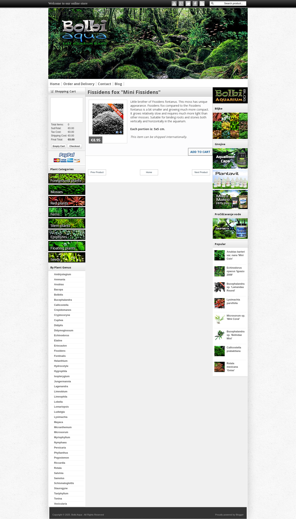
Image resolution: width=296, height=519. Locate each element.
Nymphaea (60, 442)
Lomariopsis (61, 406)
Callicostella (61, 305)
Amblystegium (62, 274)
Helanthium (60, 360)
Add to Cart (200, 152)
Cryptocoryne (62, 315)
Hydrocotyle (61, 366)
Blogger (240, 514)
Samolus (59, 478)
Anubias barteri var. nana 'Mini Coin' (236, 255)
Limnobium (60, 391)
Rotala (58, 468)
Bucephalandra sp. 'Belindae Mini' (236, 335)
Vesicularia (60, 503)
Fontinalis (60, 356)
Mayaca (58, 422)
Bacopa (58, 289)
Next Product (201, 172)
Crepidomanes (62, 310)
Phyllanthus (61, 452)
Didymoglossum (63, 330)
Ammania (59, 279)
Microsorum (61, 432)
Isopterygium (61, 376)
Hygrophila (60, 371)
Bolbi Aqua (68, 13)
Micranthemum (63, 427)
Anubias (59, 284)
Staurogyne (61, 488)
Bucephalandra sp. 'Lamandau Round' (236, 287)
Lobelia (58, 401)
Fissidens (59, 350)
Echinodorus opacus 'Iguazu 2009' (235, 271)
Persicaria (60, 447)
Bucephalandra (63, 299)
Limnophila (60, 396)
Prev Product (97, 172)
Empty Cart (59, 146)
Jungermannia (62, 381)
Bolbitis (58, 294)
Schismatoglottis (64, 483)
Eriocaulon (60, 345)
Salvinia (58, 473)
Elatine (58, 340)
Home (149, 172)
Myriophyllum (62, 437)
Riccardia (59, 462)
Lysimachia (60, 417)
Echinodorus (61, 335)
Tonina (58, 498)
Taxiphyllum (61, 493)
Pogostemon (61, 457)
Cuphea (58, 320)
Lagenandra (61, 386)
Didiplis (58, 325)
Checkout (74, 146)
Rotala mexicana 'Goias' (232, 367)
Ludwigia (59, 411)
